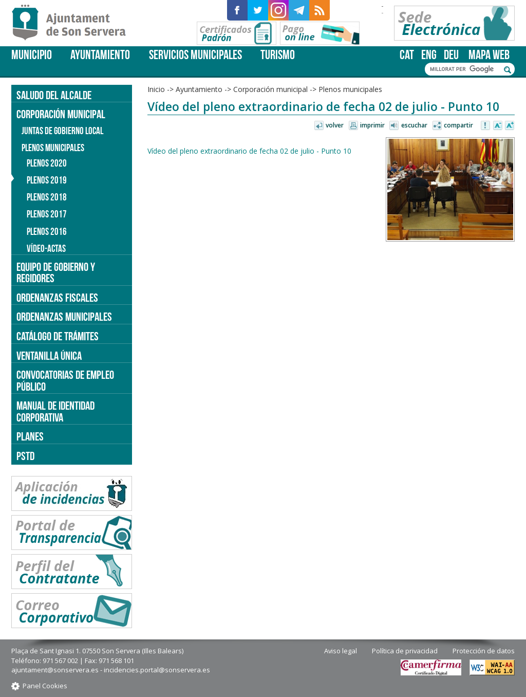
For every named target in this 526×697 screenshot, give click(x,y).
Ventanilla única (49, 356)
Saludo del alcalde (53, 95)
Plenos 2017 (47, 214)
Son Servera (73, 23)
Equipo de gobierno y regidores (55, 273)
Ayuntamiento (100, 55)
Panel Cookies (45, 685)
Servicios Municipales (195, 55)
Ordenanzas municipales (64, 316)
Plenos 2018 (47, 197)
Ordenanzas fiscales (57, 297)
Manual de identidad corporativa (55, 411)
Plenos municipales (350, 89)
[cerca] (464, 69)
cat (407, 55)
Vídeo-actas (46, 248)
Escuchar (414, 125)
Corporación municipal (270, 89)
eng (429, 55)
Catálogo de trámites (57, 336)
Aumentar (509, 126)
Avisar (486, 126)
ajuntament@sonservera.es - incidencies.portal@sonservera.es (110, 669)
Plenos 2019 (47, 180)
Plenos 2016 (47, 231)
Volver (335, 125)
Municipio (31, 55)
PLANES (30, 436)
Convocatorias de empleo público (65, 381)
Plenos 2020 (47, 163)
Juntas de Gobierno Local (62, 130)
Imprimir (372, 125)
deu (451, 55)
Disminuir (498, 126)
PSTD (25, 456)
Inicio (156, 89)
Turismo (277, 55)
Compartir (458, 125)
